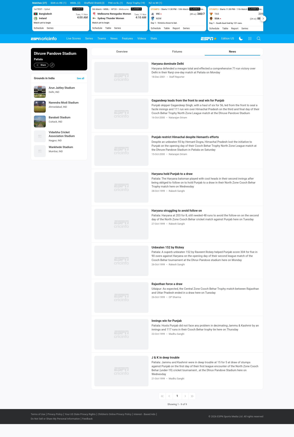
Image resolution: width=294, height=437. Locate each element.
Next (263, 19)
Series (89, 38)
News (114, 38)
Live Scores (73, 38)
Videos (141, 38)
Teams (102, 38)
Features (127, 38)
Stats (154, 38)
